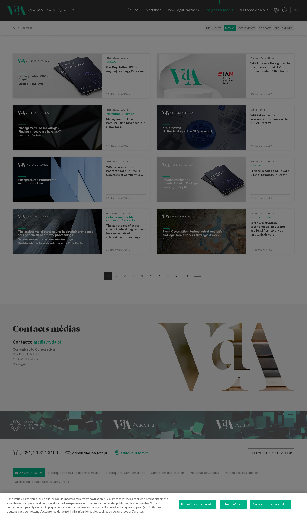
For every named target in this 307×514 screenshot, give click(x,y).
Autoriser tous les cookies (270, 507)
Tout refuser (233, 507)
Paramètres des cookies (197, 507)
